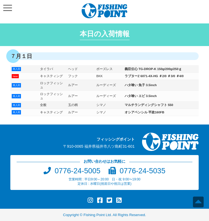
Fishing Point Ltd (97, 215)
